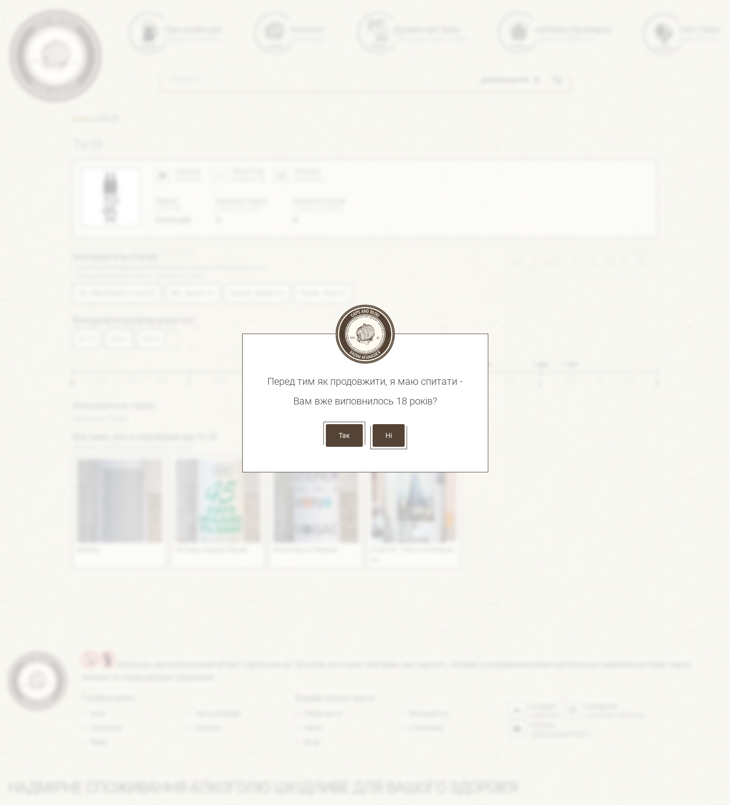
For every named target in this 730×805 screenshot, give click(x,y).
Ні (388, 435)
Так (344, 435)
